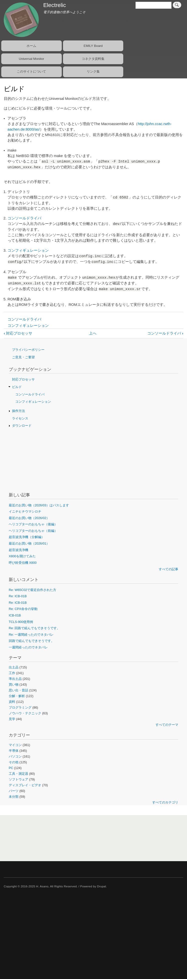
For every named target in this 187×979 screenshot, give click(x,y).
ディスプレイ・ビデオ (25, 785)
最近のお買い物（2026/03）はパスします (39, 505)
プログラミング (20, 707)
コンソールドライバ (24, 218)
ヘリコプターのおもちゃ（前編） (33, 531)
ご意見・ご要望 (23, 357)
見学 (12, 719)
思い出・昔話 (18, 690)
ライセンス (20, 418)
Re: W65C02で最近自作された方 (32, 590)
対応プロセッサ (18, 333)
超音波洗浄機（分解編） (26, 537)
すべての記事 (168, 569)
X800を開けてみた (22, 556)
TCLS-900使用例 (21, 622)
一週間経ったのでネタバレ (28, 647)
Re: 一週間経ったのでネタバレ (31, 634)
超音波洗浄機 (18, 550)
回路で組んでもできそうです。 (31, 641)
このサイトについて (31, 71)
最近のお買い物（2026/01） (29, 543)
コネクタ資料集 (93, 59)
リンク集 (93, 71)
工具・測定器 (18, 774)
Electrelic (54, 5)
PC (11, 768)
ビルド (17, 387)
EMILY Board (93, 46)
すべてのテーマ (167, 725)
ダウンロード (22, 425)
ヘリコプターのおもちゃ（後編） (33, 524)
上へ (92, 333)
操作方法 (18, 411)
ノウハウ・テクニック (25, 713)
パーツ (13, 791)
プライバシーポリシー (28, 350)
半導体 (13, 751)
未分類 (13, 796)
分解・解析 (17, 696)
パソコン (15, 756)
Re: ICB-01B (18, 596)
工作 (12, 673)
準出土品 (15, 679)
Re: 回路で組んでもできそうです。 (34, 628)
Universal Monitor (31, 59)
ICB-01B (15, 615)
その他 (13, 762)
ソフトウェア (18, 779)
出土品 (13, 667)
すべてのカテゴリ (165, 802)
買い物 (13, 684)
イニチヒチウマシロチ (25, 511)
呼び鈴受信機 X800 (22, 563)
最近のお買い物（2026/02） (29, 518)
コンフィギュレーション (28, 250)
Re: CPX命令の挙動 (23, 609)
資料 (12, 702)
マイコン (15, 745)
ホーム (31, 46)
